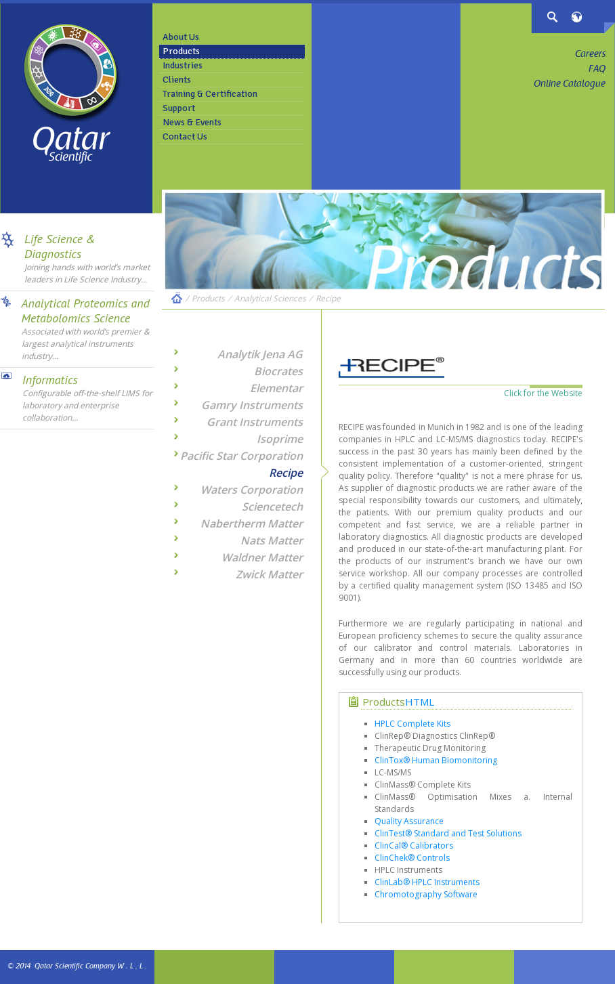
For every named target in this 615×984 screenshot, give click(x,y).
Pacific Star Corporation (241, 455)
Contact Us (185, 136)
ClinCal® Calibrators (414, 845)
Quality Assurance (409, 821)
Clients (177, 79)
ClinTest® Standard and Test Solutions (448, 833)
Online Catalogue (570, 84)
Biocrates (278, 371)
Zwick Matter (269, 574)
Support (179, 108)
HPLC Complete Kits (412, 723)
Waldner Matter (262, 557)
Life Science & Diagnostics (60, 246)
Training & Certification (210, 94)
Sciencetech (272, 506)
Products (181, 51)
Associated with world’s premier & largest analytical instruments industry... (86, 344)
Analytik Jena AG (260, 354)
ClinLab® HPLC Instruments (427, 882)
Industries (183, 65)
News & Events (192, 122)
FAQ (597, 69)
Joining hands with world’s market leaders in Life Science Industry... (87, 273)
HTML (419, 701)
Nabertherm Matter (251, 523)
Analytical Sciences (270, 298)
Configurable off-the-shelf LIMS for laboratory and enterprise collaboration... (87, 405)
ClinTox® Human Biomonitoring (436, 760)
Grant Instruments (255, 421)
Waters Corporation (251, 489)
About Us (181, 37)
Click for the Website (543, 393)
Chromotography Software (426, 894)
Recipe (328, 298)
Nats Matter (271, 540)
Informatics (50, 379)
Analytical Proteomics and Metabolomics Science (86, 310)
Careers (590, 55)
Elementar (276, 388)
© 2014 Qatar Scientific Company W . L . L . (77, 966)
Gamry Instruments (252, 405)
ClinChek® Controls (412, 857)
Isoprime (280, 438)
